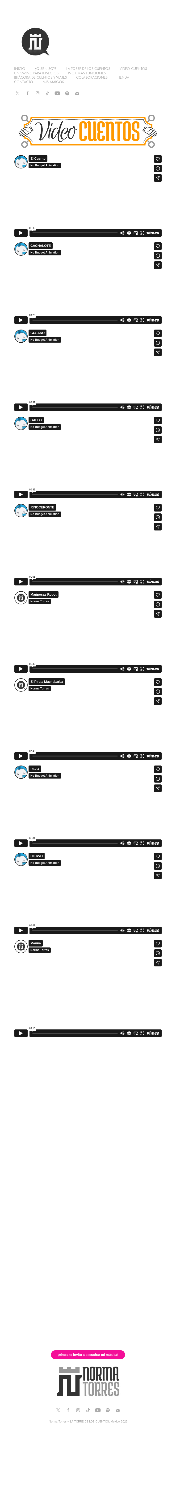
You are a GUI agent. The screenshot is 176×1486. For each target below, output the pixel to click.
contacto (23, 82)
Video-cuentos (133, 68)
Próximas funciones (87, 73)
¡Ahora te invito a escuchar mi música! (88, 1355)
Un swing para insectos (36, 73)
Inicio (19, 68)
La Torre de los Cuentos (88, 68)
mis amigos (53, 82)
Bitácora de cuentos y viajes (40, 77)
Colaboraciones (92, 77)
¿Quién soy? (46, 68)
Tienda (123, 77)
